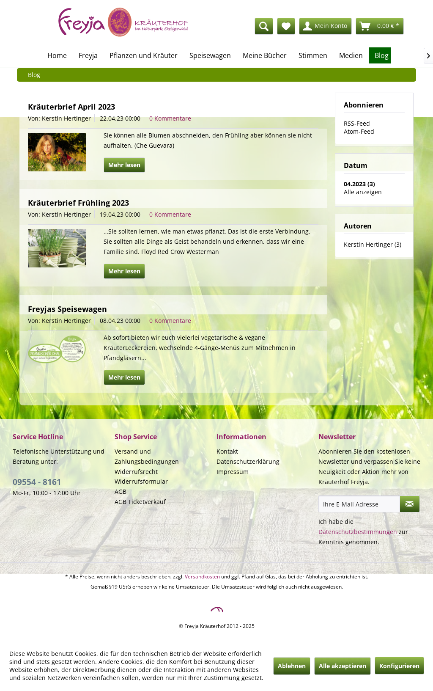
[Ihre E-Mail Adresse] (359, 504)
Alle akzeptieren (342, 666)
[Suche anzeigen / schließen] (264, 26)
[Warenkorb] (380, 26)
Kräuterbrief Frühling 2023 (78, 203)
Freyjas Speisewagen (67, 309)
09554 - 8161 (37, 481)
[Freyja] (88, 55)
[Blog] (382, 55)
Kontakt (227, 451)
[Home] (57, 55)
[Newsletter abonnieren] (410, 504)
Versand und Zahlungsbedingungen (147, 456)
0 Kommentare (170, 118)
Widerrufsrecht (136, 472)
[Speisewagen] (210, 55)
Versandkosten (202, 576)
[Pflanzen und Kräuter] (144, 55)
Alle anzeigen (363, 192)
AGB (120, 491)
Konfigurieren (399, 666)
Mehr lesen (124, 165)
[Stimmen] (313, 55)
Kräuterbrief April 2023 (71, 107)
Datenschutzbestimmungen (357, 532)
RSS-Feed (357, 123)
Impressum (232, 472)
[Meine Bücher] (265, 55)
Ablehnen (292, 666)
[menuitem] (217, 26)
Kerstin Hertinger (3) (372, 244)
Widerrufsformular (141, 481)
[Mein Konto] (325, 26)
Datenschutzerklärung (248, 461)
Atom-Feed (359, 131)
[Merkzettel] (286, 26)
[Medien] (351, 55)
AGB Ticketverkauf (140, 502)
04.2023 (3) (359, 184)
